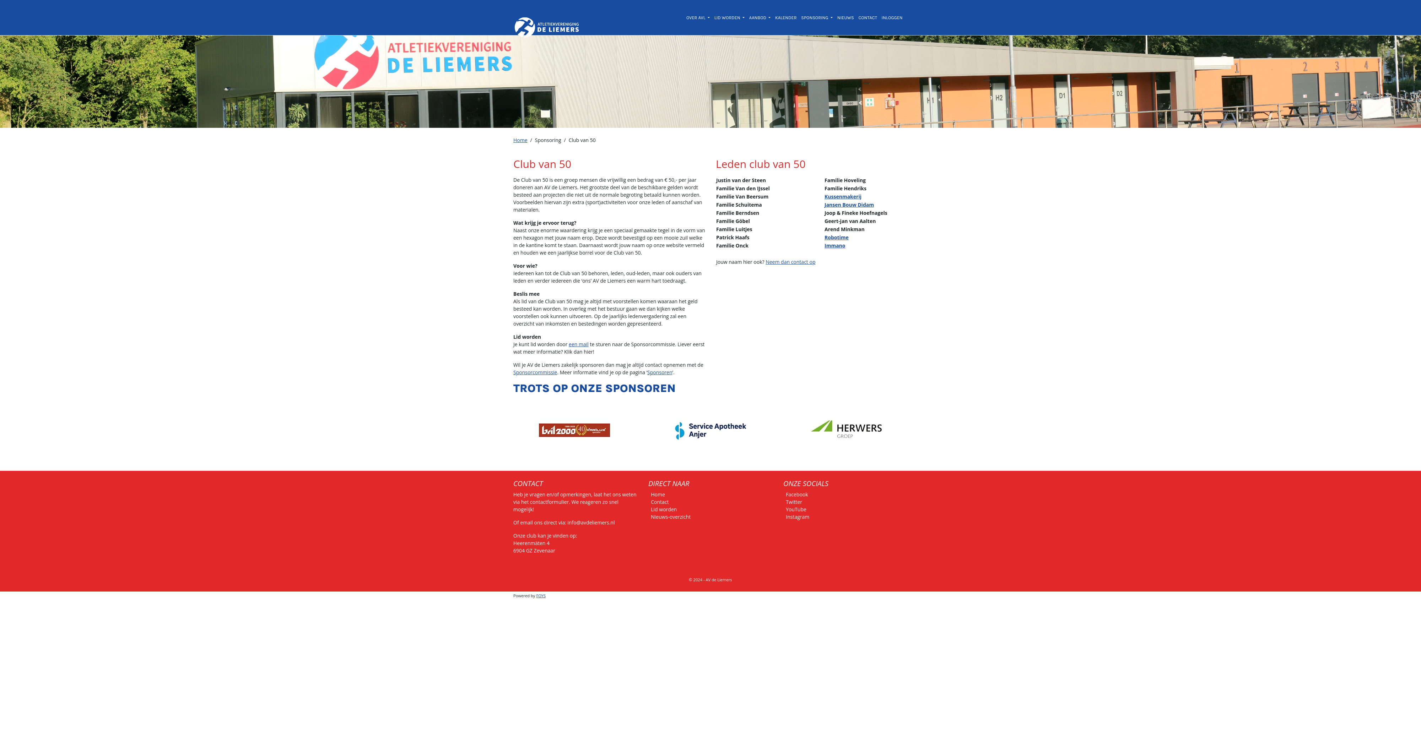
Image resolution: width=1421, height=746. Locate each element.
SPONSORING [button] (815, 17)
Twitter (794, 502)
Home (520, 140)
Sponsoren (659, 372)
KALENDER (786, 17)
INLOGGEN (892, 17)
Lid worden (664, 509)
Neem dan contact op (790, 261)
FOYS (541, 595)
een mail (579, 344)
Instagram (797, 516)
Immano (835, 245)
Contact (660, 502)
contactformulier (549, 502)
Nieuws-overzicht (671, 516)
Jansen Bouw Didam (849, 204)
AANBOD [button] (758, 17)
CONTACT (867, 17)
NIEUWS (845, 17)
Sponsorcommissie (535, 372)
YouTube (796, 509)
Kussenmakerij (843, 196)
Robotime (837, 237)
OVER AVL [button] (696, 17)
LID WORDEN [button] (727, 17)
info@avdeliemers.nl (591, 522)
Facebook (797, 494)
